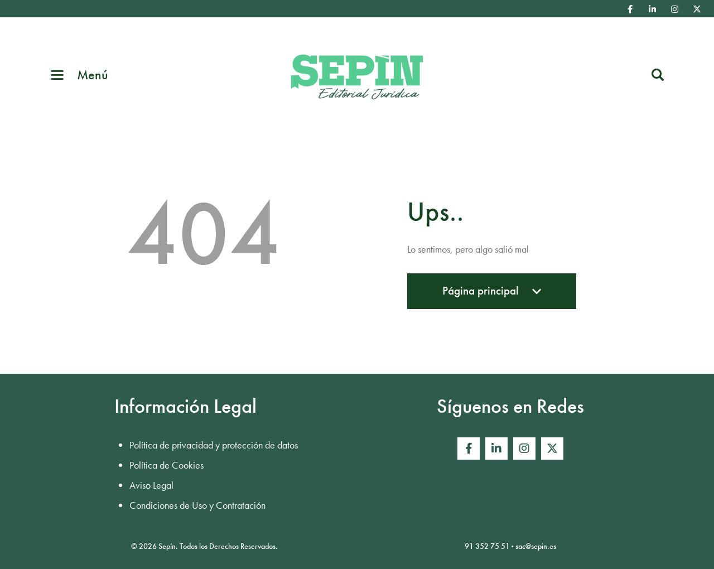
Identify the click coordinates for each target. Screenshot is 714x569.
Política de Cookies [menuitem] (166, 465)
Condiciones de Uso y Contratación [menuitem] (197, 505)
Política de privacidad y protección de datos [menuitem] (213, 444)
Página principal (491, 296)
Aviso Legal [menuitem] (151, 485)
